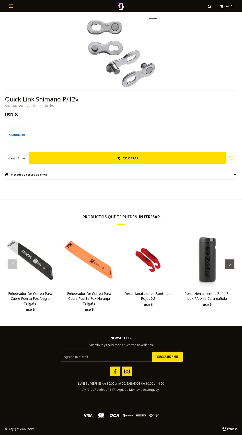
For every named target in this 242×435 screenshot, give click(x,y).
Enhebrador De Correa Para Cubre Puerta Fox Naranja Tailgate (89, 298)
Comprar (130, 158)
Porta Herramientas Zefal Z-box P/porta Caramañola (207, 296)
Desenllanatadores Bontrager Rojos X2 (148, 296)
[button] (231, 274)
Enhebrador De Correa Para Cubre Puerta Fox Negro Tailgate (30, 298)
